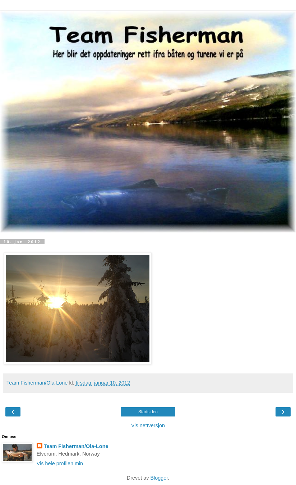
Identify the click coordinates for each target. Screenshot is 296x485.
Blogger (159, 478)
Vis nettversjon (148, 425)
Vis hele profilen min (60, 463)
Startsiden (148, 411)
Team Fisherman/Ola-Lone (76, 446)
